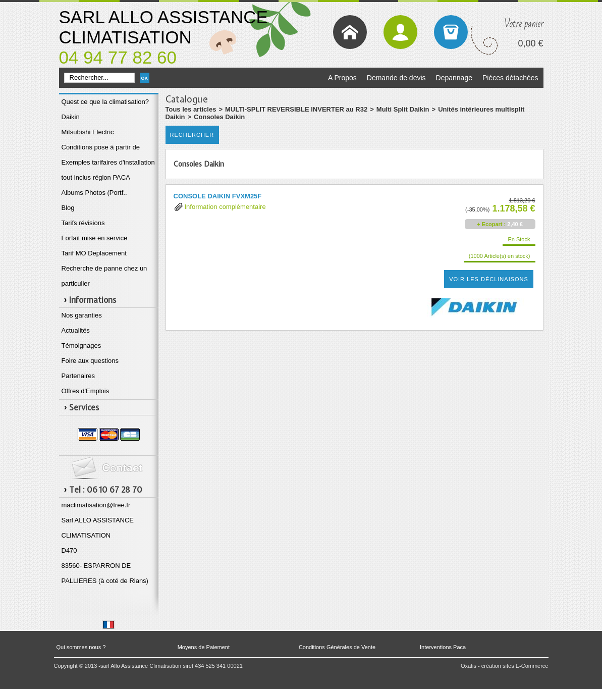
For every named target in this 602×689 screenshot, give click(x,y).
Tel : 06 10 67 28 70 (105, 489)
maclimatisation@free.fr (96, 505)
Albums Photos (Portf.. (94, 192)
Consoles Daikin (219, 117)
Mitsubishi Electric (88, 132)
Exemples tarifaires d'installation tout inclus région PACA (108, 169)
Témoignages (81, 345)
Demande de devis (396, 78)
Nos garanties (82, 315)
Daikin (71, 117)
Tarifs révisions (83, 223)
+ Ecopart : (491, 224)
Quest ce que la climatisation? (105, 101)
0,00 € (530, 43)
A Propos (342, 78)
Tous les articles (191, 109)
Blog (68, 207)
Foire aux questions (90, 360)
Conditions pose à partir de (101, 147)
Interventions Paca (443, 647)
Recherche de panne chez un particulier (104, 275)
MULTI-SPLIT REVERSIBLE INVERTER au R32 (296, 109)
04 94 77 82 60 (118, 57)
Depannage (454, 78)
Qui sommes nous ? (81, 647)
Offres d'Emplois (86, 391)
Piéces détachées (510, 78)
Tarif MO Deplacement (94, 253)
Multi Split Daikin (402, 109)
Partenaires (78, 376)
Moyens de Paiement (204, 647)
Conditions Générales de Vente (337, 647)
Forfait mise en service (95, 238)
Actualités (76, 330)
